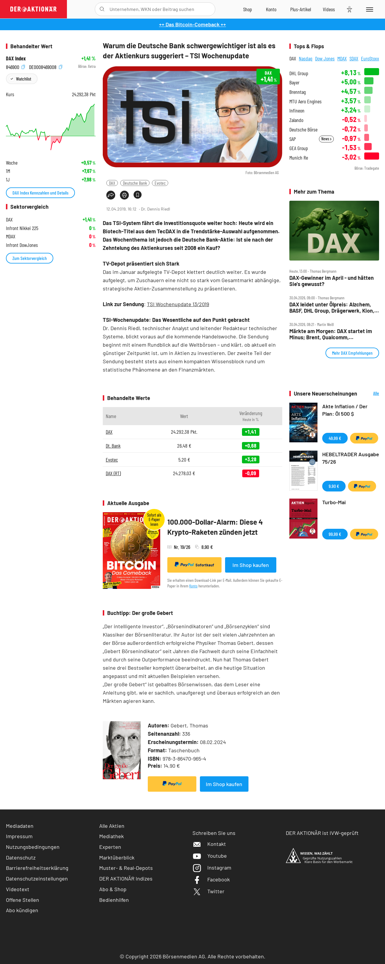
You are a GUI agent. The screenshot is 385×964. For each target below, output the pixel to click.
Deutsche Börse (303, 129)
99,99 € (335, 534)
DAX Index (16, 58)
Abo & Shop (112, 889)
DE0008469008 (45, 66)
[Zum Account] (271, 9)
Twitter (208, 891)
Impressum (19, 836)
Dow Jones (325, 58)
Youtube (209, 855)
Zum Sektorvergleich (29, 258)
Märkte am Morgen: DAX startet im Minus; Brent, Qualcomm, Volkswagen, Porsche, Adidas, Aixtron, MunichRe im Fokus (330, 334)
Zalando (296, 120)
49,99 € (335, 438)
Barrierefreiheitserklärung (37, 868)
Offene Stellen (22, 899)
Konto (193, 585)
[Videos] (329, 9)
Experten (110, 846)
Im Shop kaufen (250, 565)
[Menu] (368, 9)
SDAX (353, 58)
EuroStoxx (370, 58)
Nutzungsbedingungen (33, 846)
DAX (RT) (113, 473)
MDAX (342, 58)
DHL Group (298, 73)
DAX (112, 183)
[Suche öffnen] (102, 9)
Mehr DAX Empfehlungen (352, 353)
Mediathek (111, 836)
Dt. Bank (113, 445)
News (326, 138)
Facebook (211, 879)
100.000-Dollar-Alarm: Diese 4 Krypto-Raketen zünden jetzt (215, 527)
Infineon (296, 110)
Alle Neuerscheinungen (369, 394)
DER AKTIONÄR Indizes (126, 878)
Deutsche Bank (135, 183)
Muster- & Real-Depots (126, 868)
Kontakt (209, 844)
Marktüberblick (116, 857)
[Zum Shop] (247, 9)
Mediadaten (19, 825)
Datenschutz (21, 857)
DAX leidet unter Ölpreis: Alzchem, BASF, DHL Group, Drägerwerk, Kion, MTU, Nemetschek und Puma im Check (331, 307)
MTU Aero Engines (305, 101)
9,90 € (334, 486)
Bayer (294, 82)
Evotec (160, 183)
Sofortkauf (194, 564)
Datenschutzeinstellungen (37, 878)
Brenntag (297, 92)
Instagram (211, 867)
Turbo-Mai (334, 502)
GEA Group (298, 148)
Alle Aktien (111, 825)
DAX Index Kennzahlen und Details (40, 192)
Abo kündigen (22, 910)
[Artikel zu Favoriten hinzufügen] (138, 195)
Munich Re (298, 158)
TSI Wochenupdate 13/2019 (178, 304)
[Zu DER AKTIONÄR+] (300, 9)
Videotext (17, 889)
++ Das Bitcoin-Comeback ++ (192, 24)
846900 (15, 66)
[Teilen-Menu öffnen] (110, 195)
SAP (292, 139)
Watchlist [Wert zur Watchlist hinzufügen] (23, 78)
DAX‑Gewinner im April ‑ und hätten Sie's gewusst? (331, 281)
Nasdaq (305, 58)
